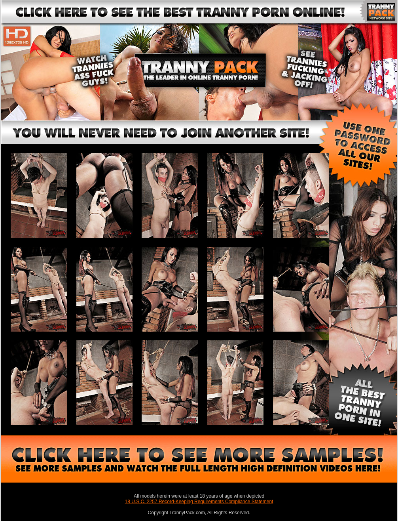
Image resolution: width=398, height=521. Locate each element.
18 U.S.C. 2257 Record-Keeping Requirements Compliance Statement (199, 501)
